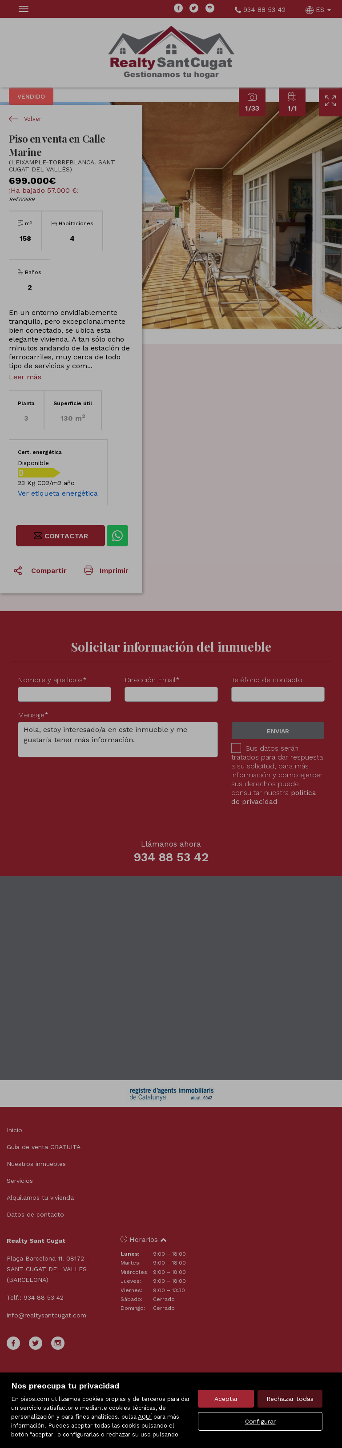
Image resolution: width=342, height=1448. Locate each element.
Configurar (260, 1421)
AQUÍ (145, 1416)
